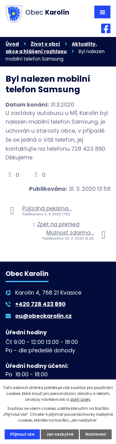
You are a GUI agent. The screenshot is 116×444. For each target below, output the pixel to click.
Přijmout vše (22, 434)
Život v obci (45, 44)
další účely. (80, 399)
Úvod (12, 44)
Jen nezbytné (59, 434)
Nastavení (95, 434)
